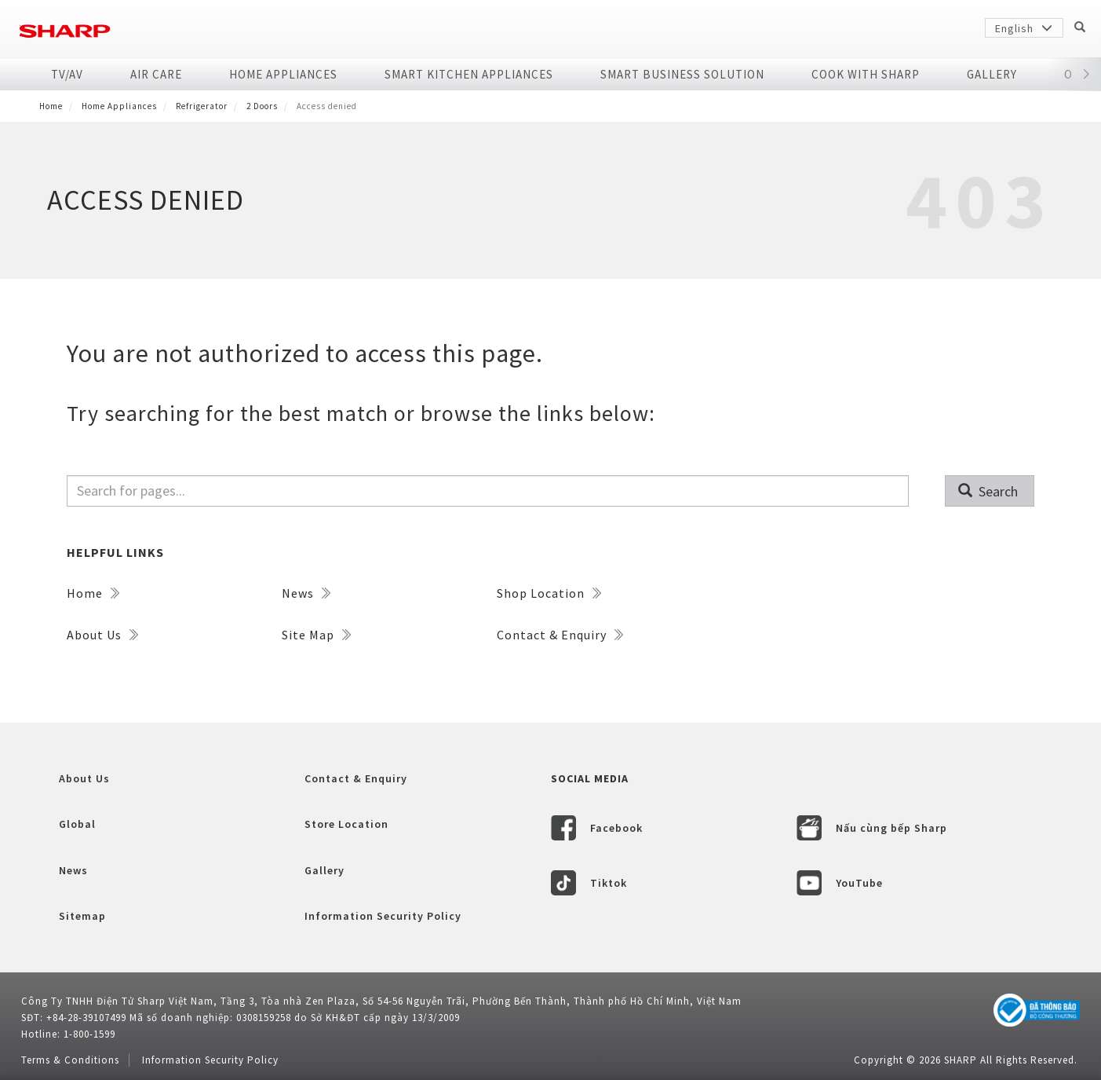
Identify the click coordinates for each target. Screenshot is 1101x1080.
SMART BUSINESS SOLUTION (682, 74)
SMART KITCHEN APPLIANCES (469, 74)
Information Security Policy (382, 916)
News (306, 593)
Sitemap (82, 916)
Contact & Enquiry (560, 635)
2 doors (262, 106)
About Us (102, 635)
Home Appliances (283, 74)
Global (77, 824)
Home (51, 106)
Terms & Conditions (70, 1060)
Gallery (992, 74)
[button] (1086, 74)
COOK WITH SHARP (865, 74)
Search (988, 491)
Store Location (346, 824)
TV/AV (67, 74)
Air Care (156, 74)
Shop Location (549, 593)
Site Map (316, 635)
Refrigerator (202, 106)
